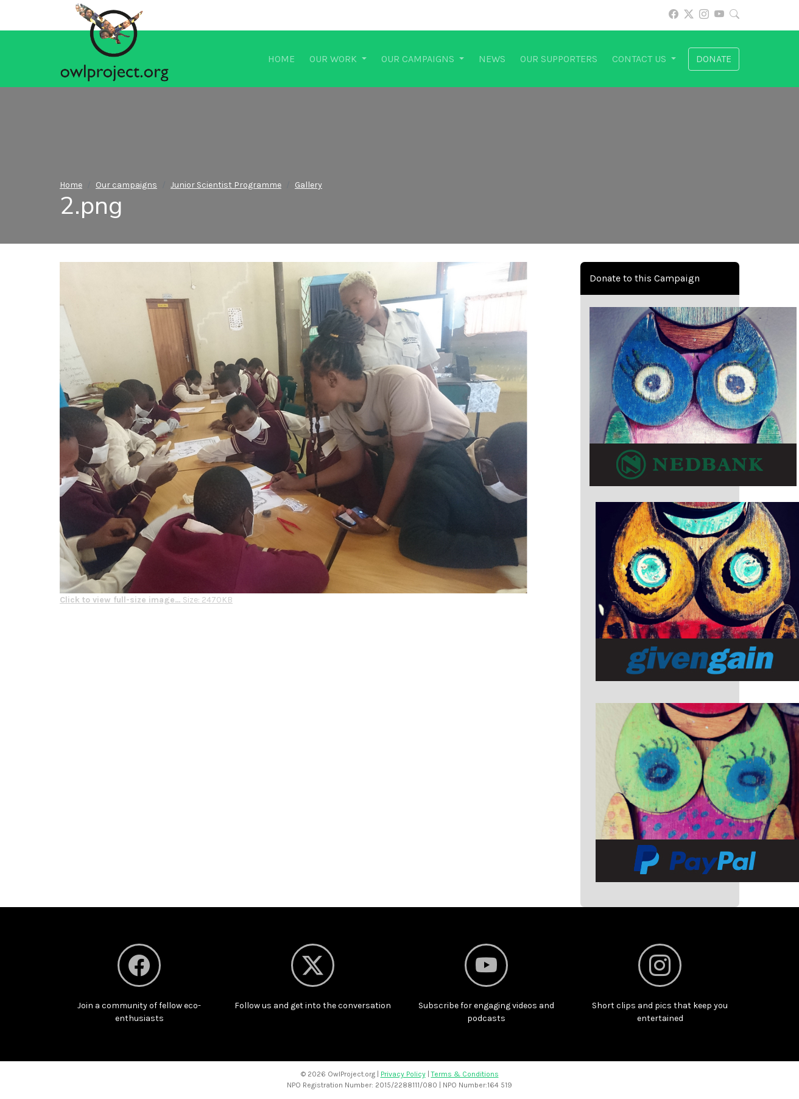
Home (281, 59)
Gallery (308, 185)
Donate (713, 59)
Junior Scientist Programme (226, 185)
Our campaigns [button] (419, 59)
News (492, 59)
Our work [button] (334, 59)
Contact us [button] (640, 59)
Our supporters (558, 59)
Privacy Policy (403, 1074)
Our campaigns (126, 185)
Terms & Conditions (465, 1074)
